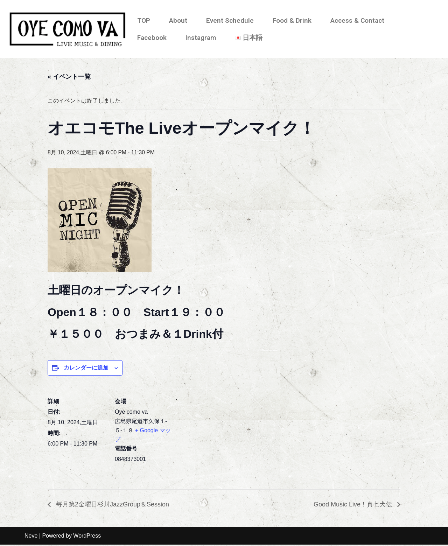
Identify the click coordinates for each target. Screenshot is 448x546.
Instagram (201, 38)
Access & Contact (357, 20)
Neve (30, 537)
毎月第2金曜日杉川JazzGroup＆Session (111, 505)
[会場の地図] (219, 436)
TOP (143, 20)
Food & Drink (292, 20)
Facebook (152, 38)
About (178, 20)
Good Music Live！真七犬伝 (354, 505)
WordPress (87, 537)
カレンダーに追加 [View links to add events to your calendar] (86, 369)
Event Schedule (230, 20)
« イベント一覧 (69, 77)
